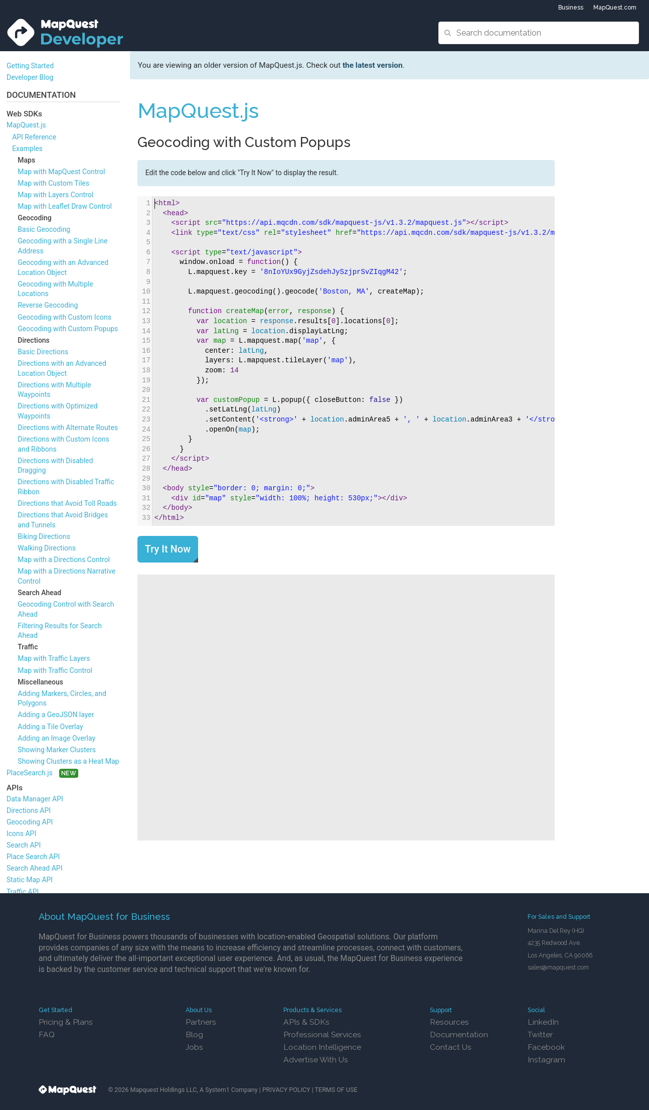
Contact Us (450, 1047)
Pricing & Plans (66, 1022)
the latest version (373, 65)
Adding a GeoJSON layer (56, 715)
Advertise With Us (315, 1059)
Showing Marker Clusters (57, 750)
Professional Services (322, 1034)
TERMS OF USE (336, 1089)
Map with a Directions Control (64, 560)
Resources (449, 1022)
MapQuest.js (26, 125)
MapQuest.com (614, 7)
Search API (24, 845)
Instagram (546, 1059)
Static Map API (30, 880)
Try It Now (168, 549)
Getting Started (30, 66)
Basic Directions (43, 352)
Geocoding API (30, 822)
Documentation (459, 1034)
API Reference (34, 137)
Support (441, 1010)
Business (570, 7)
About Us (199, 1010)
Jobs (194, 1047)
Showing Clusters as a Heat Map (68, 761)
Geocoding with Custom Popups (68, 329)
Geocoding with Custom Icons (64, 317)
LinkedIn (543, 1022)
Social (536, 1010)
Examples (27, 149)
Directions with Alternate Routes (68, 428)
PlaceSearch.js (30, 773)
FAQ (47, 1034)
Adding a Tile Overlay (50, 727)
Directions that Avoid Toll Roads (67, 503)
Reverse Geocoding (48, 305)
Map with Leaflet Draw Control (65, 206)
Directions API (29, 810)
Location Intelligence (322, 1047)
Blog (194, 1034)
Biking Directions (44, 536)
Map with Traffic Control (55, 670)
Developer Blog (30, 77)
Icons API (21, 833)
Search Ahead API (35, 868)
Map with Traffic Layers (54, 658)
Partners (201, 1022)
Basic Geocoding (44, 229)
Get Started (55, 1010)
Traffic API (23, 892)
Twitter (540, 1034)
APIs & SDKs (306, 1022)
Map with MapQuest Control (61, 172)
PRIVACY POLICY (286, 1089)
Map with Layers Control (55, 195)
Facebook (546, 1047)
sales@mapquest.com (558, 967)
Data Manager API (35, 799)
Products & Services (312, 1010)
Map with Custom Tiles (53, 183)
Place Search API (33, 857)
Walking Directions (47, 548)
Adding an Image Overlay (56, 738)
